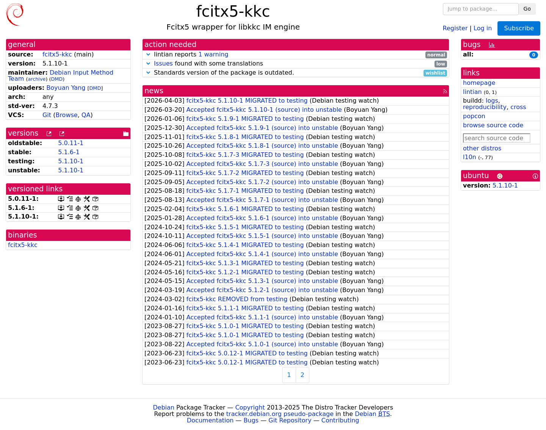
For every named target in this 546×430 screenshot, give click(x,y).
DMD (57, 79)
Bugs (251, 420)
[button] (148, 54)
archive (37, 79)
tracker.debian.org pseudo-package (280, 413)
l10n (469, 157)
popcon (474, 116)
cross (518, 107)
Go (527, 9)
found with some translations (295, 64)
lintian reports (295, 55)
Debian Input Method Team (60, 76)
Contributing (340, 420)
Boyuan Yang (65, 87)
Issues (163, 63)
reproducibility (485, 107)
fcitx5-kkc (57, 54)
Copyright (250, 407)
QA (86, 115)
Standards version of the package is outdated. (295, 73)
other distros (482, 148)
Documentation (210, 420)
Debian (163, 407)
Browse (66, 115)
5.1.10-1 (70, 161)
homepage (479, 82)
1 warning (213, 54)
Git (46, 115)
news (153, 90)
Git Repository (289, 420)
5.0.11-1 (70, 143)
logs (492, 100)
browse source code (493, 125)
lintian (472, 91)
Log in (483, 27)
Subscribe (519, 28)
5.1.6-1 (69, 152)
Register (455, 27)
